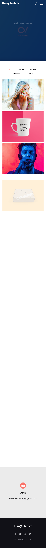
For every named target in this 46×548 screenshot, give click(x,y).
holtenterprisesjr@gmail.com (23, 498)
